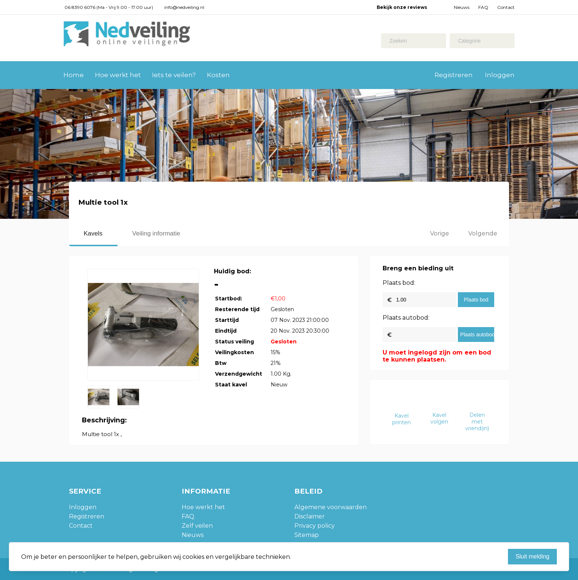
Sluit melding (532, 556)
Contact (506, 7)
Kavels (93, 233)
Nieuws (461, 7)
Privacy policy (314, 525)
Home (73, 75)
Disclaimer (309, 516)
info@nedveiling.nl (184, 7)
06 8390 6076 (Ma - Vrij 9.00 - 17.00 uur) (109, 7)
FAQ (483, 7)
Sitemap (306, 534)
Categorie (469, 41)
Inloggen (500, 75)
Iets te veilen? (174, 75)
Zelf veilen (197, 525)
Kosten (218, 75)
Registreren (454, 75)
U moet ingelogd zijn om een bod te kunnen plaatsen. (437, 356)
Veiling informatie (156, 233)
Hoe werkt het (118, 75)
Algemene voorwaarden (330, 507)
